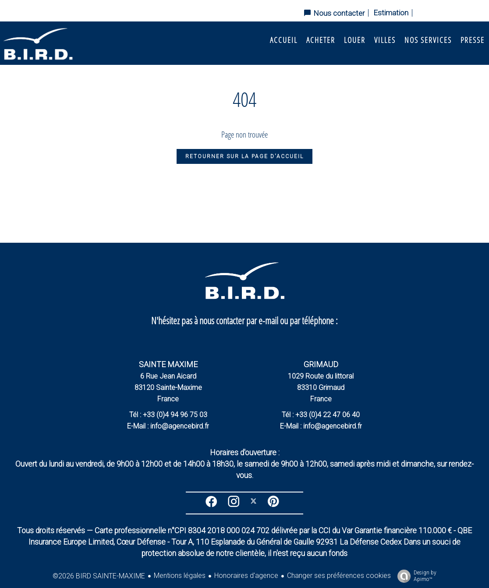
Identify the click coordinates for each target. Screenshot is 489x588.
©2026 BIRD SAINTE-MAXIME (99, 576)
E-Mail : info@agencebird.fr (168, 426)
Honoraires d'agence (246, 575)
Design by (414, 576)
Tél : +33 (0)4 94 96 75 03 (168, 415)
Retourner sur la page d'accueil (244, 156)
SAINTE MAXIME (168, 364)
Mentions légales (180, 575)
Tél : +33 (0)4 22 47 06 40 (321, 415)
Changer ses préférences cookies (339, 575)
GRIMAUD (321, 364)
